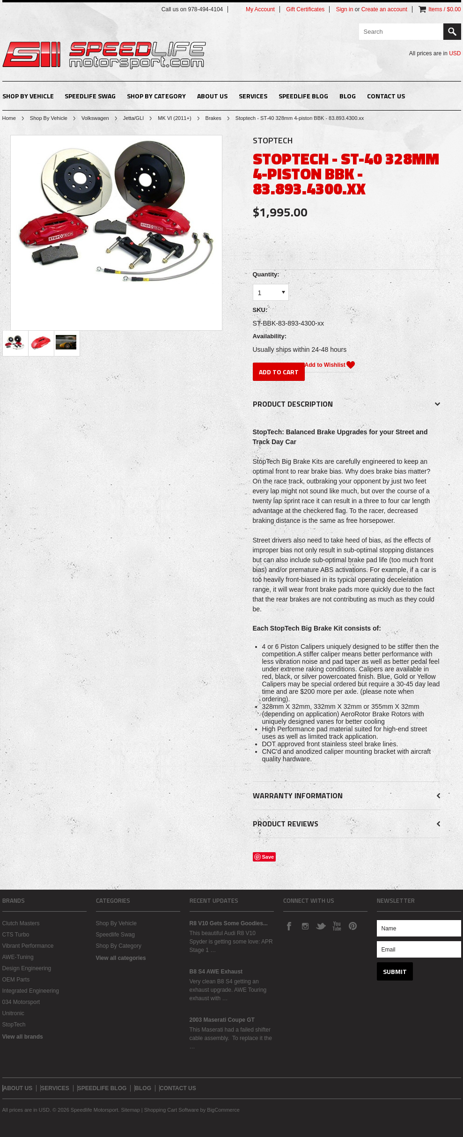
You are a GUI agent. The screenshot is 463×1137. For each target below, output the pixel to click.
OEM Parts (16, 979)
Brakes (213, 118)
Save (268, 857)
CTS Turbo (15, 934)
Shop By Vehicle (28, 96)
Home (9, 118)
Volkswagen (95, 118)
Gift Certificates (305, 9)
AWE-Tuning (18, 957)
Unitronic (13, 1013)
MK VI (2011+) (174, 118)
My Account (260, 9)
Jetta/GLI (133, 118)
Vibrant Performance (28, 946)
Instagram (304, 925)
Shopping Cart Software (171, 1110)
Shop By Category (156, 96)
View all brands (22, 1036)
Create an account (384, 9)
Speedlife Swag (90, 96)
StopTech (14, 1024)
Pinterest (352, 925)
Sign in (344, 9)
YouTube (336, 925)
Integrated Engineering (30, 991)
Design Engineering (26, 968)
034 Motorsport (21, 1002)
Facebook (288, 925)
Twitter (320, 925)
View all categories (121, 958)
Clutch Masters (21, 923)
